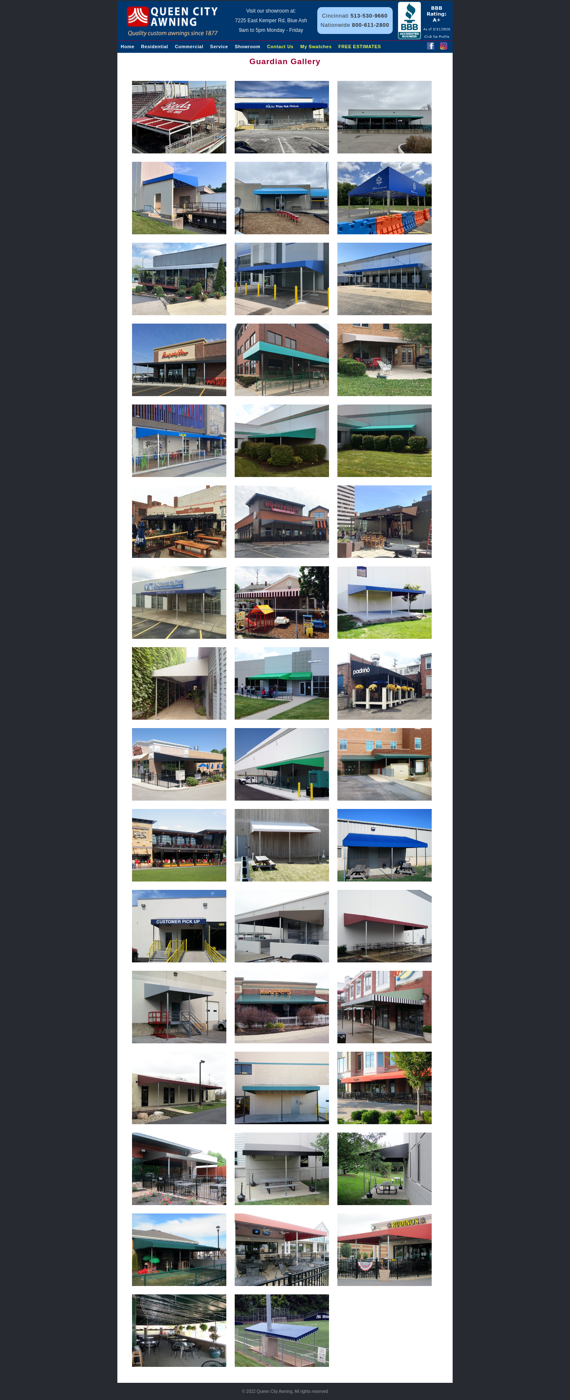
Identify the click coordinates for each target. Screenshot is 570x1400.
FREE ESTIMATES (359, 46)
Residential (154, 46)
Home (128, 46)
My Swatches (316, 46)
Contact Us (280, 46)
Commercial (189, 46)
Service (219, 46)
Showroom (247, 46)
